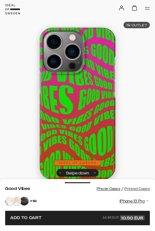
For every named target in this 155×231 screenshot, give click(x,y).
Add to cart (77, 217)
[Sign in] (121, 8)
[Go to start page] (12, 9)
